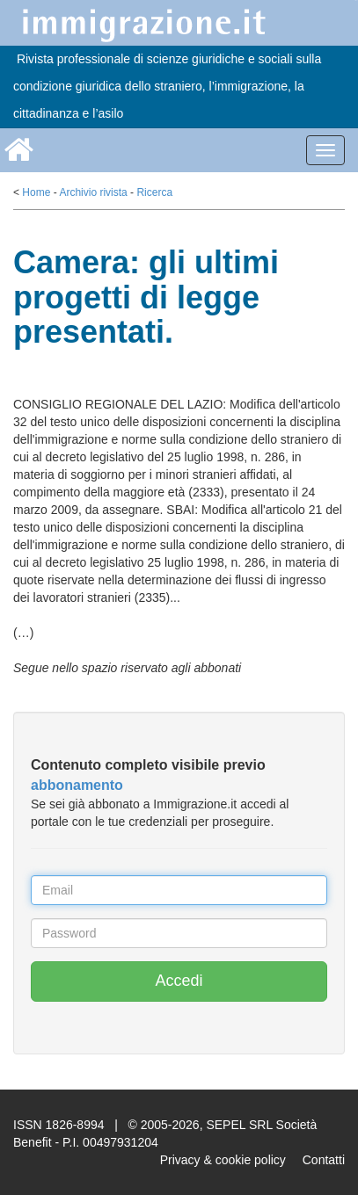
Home (36, 192)
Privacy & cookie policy (223, 1160)
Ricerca (154, 192)
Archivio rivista (93, 192)
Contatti (324, 1160)
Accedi (178, 980)
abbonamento (77, 785)
